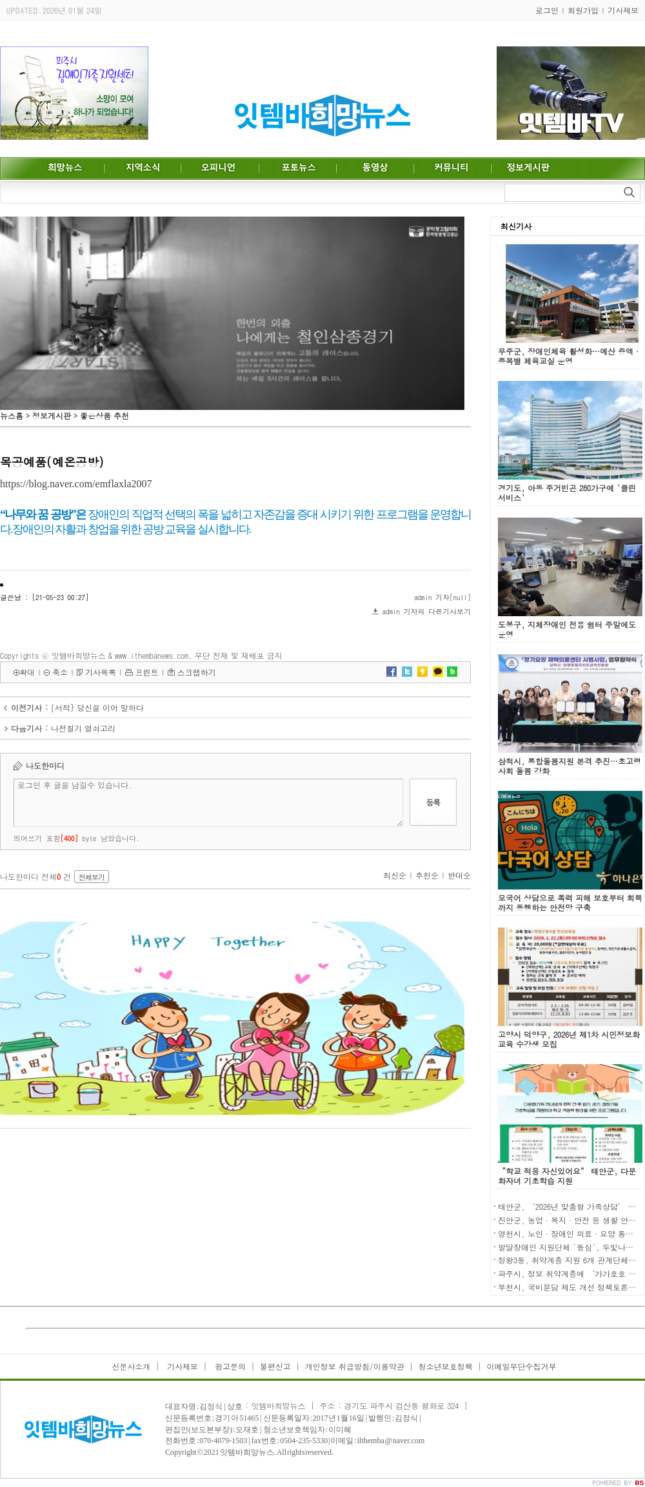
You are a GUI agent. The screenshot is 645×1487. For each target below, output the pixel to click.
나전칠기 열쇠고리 (83, 728)
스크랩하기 (196, 671)
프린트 (147, 671)
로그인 (547, 10)
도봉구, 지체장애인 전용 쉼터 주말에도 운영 (567, 629)
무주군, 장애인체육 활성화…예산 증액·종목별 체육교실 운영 (569, 355)
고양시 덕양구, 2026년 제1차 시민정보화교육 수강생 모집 (569, 1039)
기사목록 (100, 671)
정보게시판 (51, 415)
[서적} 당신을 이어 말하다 (97, 707)
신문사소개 (131, 1366)
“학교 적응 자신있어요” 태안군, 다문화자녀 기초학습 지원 (567, 1175)
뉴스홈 (11, 415)
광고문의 (229, 1366)
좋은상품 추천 (104, 415)
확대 (27, 671)
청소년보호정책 (446, 1366)
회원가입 (583, 10)
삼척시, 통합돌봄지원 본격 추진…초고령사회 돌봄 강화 (569, 765)
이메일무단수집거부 (522, 1366)
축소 (60, 671)
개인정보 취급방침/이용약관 (354, 1366)
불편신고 (275, 1366)
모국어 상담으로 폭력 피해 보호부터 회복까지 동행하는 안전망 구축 (570, 902)
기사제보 (623, 10)
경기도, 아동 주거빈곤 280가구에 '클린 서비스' (567, 492)
